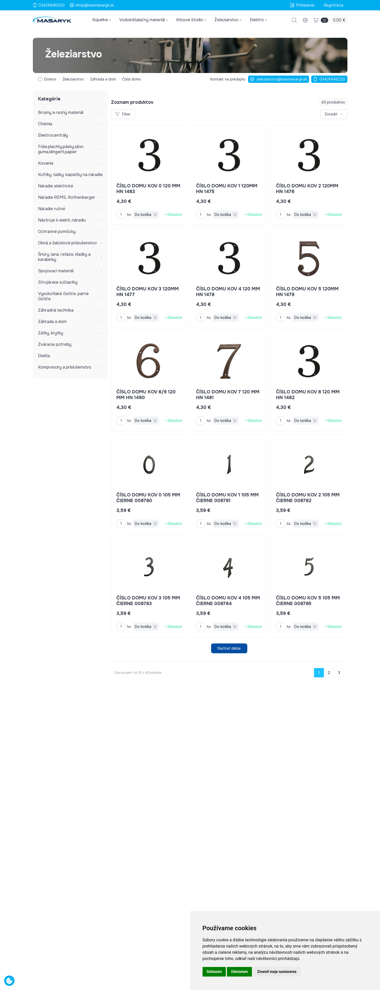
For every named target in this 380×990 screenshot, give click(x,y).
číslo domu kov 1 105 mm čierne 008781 (227, 497)
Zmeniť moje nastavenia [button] (276, 972)
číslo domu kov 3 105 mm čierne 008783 (148, 600)
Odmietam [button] (239, 972)
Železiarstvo (73, 79)
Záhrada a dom (103, 79)
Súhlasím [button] (214, 972)
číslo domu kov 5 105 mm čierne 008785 (308, 600)
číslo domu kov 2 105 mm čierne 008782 (308, 497)
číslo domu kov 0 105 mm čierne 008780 (148, 497)
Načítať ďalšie (229, 648)
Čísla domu (131, 79)
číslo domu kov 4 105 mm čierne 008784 (228, 600)
